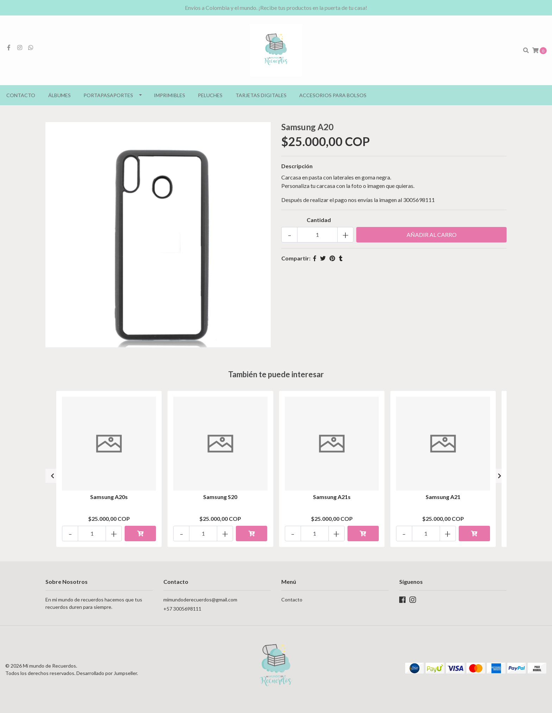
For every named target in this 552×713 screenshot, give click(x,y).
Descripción (297, 166)
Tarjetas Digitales (261, 95)
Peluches (210, 95)
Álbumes (59, 95)
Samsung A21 (443, 496)
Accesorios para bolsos (332, 95)
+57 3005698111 (182, 609)
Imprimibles (169, 95)
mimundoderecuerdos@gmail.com (200, 599)
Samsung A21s (332, 496)
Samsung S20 (220, 496)
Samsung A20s (109, 496)
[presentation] (52, 476)
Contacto (20, 95)
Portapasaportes (108, 95)
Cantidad (319, 219)
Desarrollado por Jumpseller (106, 673)
